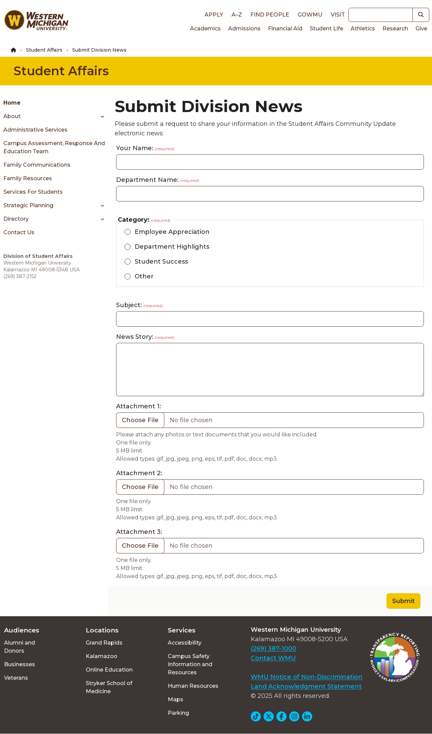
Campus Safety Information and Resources (190, 664)
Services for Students (33, 192)
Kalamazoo (101, 656)
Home (12, 103)
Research (395, 28)
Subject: (139, 305)
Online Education (109, 670)
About (12, 116)
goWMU (310, 14)
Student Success (161, 261)
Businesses (19, 664)
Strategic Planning (28, 205)
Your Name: (145, 148)
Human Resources (193, 686)
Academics (205, 28)
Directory (16, 219)
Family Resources (27, 178)
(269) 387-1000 (273, 648)
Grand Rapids (104, 643)
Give (421, 28)
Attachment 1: (138, 406)
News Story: (145, 337)
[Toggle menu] (100, 116)
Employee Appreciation (172, 232)
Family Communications (37, 165)
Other (144, 276)
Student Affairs (44, 50)
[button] (421, 15)
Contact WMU (273, 658)
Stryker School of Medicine (109, 687)
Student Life (326, 28)
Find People (269, 14)
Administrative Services (35, 130)
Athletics (363, 28)
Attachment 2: (139, 473)
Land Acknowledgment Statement (306, 686)
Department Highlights (172, 246)
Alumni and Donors (19, 647)
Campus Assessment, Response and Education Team (54, 147)
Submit (403, 601)
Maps (175, 699)
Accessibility (184, 643)
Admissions (244, 28)
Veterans (16, 678)
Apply (214, 14)
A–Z (237, 14)
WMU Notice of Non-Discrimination (306, 677)
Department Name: (157, 180)
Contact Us (18, 232)
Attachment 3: (139, 532)
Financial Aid (285, 28)
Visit (338, 14)
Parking (178, 713)
